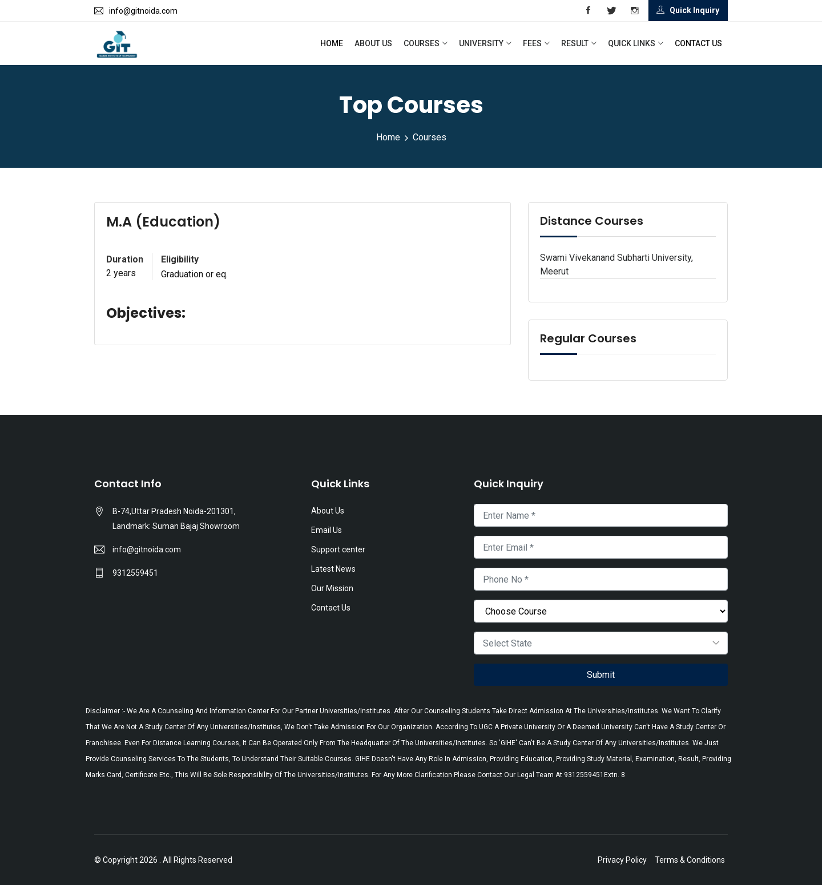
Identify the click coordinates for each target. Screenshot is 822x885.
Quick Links (631, 43)
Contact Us (698, 43)
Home (331, 43)
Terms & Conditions (690, 859)
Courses (422, 43)
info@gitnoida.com (146, 549)
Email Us (326, 530)
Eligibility (180, 259)
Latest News (333, 568)
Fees (532, 43)
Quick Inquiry (687, 10)
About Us (373, 43)
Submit (601, 674)
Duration (124, 259)
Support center (338, 549)
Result (575, 43)
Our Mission (332, 588)
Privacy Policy (622, 859)
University (481, 43)
